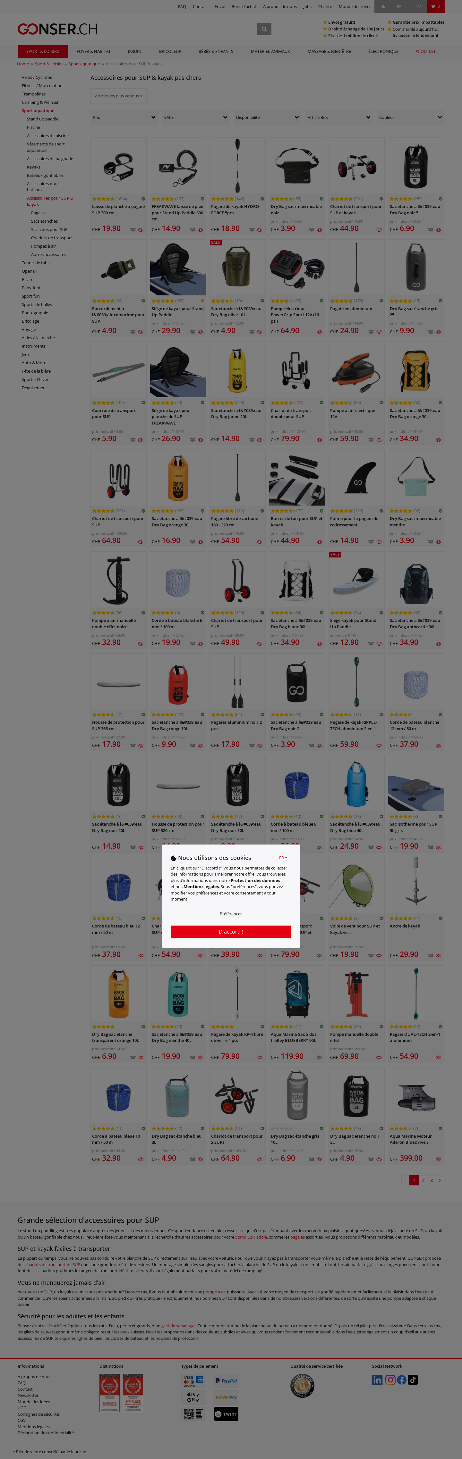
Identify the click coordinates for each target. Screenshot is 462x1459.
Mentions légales (201, 886)
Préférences (231, 914)
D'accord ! (231, 931)
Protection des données (255, 880)
